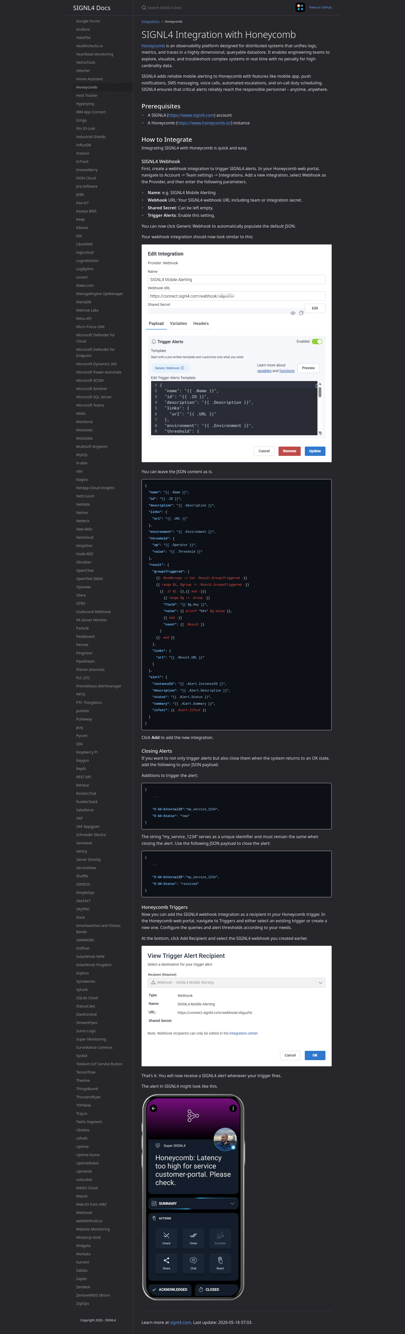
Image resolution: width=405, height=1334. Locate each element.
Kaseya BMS (86, 211)
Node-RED (85, 553)
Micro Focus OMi (90, 326)
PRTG (80, 694)
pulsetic (82, 710)
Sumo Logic (86, 1030)
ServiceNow (86, 867)
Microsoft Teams (90, 405)
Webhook (84, 1212)
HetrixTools (85, 62)
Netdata (83, 504)
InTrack (82, 161)
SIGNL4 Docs (92, 7)
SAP (79, 818)
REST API (83, 776)
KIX (79, 235)
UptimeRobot (87, 1163)
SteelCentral (86, 1014)
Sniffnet (82, 948)
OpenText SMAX (89, 578)
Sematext (84, 842)
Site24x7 (83, 900)
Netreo (82, 512)
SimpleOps (85, 892)
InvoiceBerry (87, 169)
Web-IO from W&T (91, 1204)
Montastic (84, 429)
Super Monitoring (91, 1039)
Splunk (82, 989)
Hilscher (83, 70)
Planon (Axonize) (90, 669)
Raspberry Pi (87, 752)
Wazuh (82, 1196)
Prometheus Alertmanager (98, 686)
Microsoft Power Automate (99, 372)
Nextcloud (85, 537)
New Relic (84, 529)
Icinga (81, 120)
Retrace (82, 785)
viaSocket (84, 1179)
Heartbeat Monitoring (94, 54)
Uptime (82, 1146)
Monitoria (84, 421)
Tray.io (81, 1113)
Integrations (150, 21)
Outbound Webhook (93, 611)
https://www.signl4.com (191, 115)
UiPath (82, 1138)
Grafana (83, 29)
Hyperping (85, 103)
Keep (80, 219)
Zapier (81, 1278)
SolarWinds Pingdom (94, 964)
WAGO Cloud (87, 1187)
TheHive (83, 1080)
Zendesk (83, 1286)
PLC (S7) (83, 677)
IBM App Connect (91, 111)
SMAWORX (85, 940)
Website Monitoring (93, 1229)
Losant (82, 277)
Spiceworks (85, 981)
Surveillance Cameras (94, 1047)
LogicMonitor (87, 260)
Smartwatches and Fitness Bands (98, 928)
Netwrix (82, 520)
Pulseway (84, 719)
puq (79, 727)
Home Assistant (89, 78)
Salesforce (85, 809)
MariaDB (83, 301)
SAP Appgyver (88, 826)
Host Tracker (87, 95)
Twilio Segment (89, 1121)
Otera (81, 595)
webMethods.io (89, 1220)
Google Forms (88, 21)
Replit (81, 768)
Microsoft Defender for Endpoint (95, 352)
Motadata (84, 438)
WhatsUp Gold (88, 1237)
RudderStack (87, 801)
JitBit (80, 194)
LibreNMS (84, 244)
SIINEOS (83, 884)
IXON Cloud (86, 178)
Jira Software (87, 186)
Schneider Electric (91, 834)
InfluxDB (83, 144)
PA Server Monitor (91, 619)
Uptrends (84, 1171)
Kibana (82, 227)
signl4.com (180, 1322)
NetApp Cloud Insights (95, 487)
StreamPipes (86, 1022)
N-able (81, 462)
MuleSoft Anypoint (92, 446)
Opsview (83, 586)
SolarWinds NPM (90, 956)
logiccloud (85, 252)
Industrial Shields (91, 136)
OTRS (80, 603)
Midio (81, 413)
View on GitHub (320, 7)
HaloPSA (83, 37)
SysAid (81, 1055)
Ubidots (82, 1129)
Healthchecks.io (89, 45)
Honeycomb (86, 87)
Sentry (81, 851)
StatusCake (85, 1006)
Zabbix (82, 1270)
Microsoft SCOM (90, 380)
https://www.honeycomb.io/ (204, 123)
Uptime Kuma (87, 1154)
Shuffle (82, 876)
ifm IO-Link (85, 128)
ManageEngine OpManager (99, 293)
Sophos (82, 973)
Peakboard (85, 636)
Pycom (82, 735)
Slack (80, 917)
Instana (82, 153)
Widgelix (83, 1245)
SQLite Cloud (87, 997)
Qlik (79, 743)
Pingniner (84, 652)
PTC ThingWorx (89, 702)
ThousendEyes (88, 1096)
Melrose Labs (87, 310)
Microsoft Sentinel (91, 388)
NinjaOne (84, 545)
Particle (82, 628)
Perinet (82, 644)
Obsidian (83, 562)
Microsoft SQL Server (94, 396)
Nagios (82, 479)
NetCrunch (85, 496)
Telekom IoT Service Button (99, 1063)
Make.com (85, 285)
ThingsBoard (87, 1088)
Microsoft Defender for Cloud (95, 338)
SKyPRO (83, 909)
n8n (79, 471)
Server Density (88, 859)
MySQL (82, 454)
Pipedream (85, 661)
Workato (83, 1253)
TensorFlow (85, 1072)
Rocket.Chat (86, 793)
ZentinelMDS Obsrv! (93, 1295)
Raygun (82, 760)
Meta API (83, 318)
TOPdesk (83, 1105)
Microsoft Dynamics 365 (96, 363)
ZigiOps (82, 1303)
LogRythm (85, 268)
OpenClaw (85, 570)
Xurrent (82, 1262)
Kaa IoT (82, 202)
